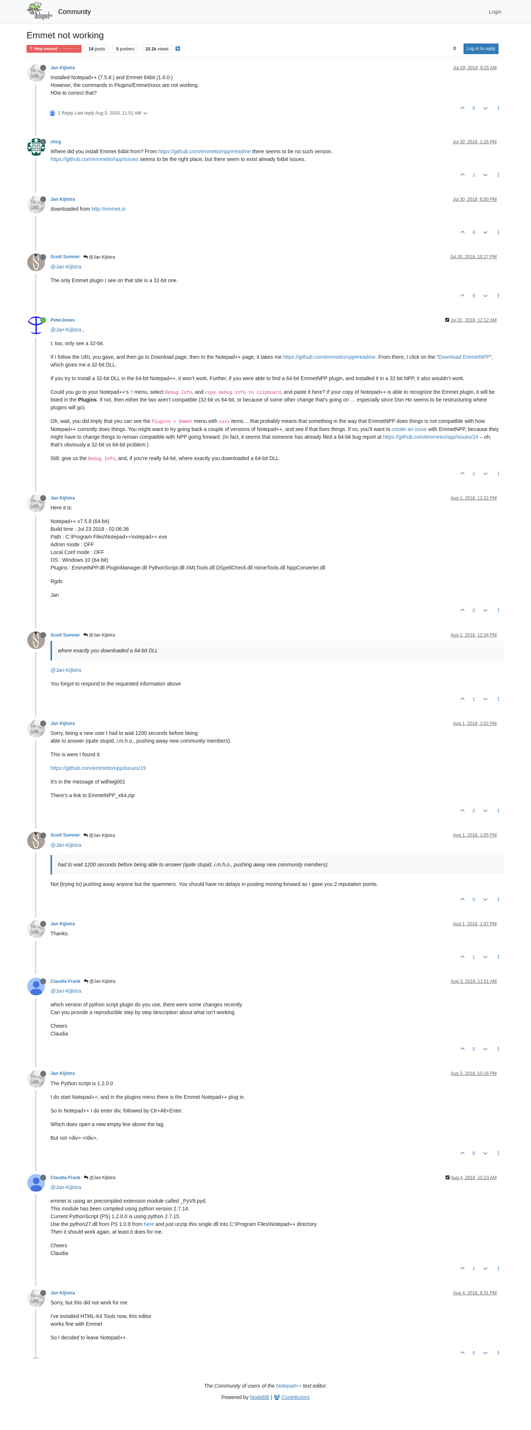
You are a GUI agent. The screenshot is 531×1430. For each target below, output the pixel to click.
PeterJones (63, 320)
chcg (56, 141)
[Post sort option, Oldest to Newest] (454, 48)
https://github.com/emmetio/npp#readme (205, 151)
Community (74, 11)
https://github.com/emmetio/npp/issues (95, 159)
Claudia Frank (65, 981)
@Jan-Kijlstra (66, 267)
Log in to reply (481, 48)
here (149, 1224)
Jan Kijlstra (63, 67)
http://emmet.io (108, 209)
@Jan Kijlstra (99, 257)
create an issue (409, 429)
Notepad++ (289, 1386)
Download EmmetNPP (464, 357)
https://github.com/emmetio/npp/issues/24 (430, 437)
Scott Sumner (65, 256)
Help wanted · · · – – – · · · (54, 48)
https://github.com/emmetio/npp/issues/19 (98, 768)
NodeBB (259, 1397)
